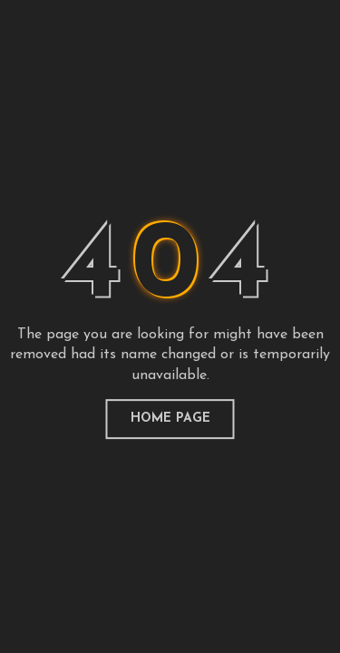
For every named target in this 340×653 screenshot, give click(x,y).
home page (170, 418)
